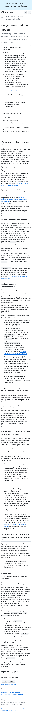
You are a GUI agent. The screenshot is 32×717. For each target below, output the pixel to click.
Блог (15, 710)
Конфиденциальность (7, 709)
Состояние (18, 709)
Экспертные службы (7, 710)
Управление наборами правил (13, 18)
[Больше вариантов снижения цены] (20, 113)
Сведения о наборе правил (12, 19)
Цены (24, 709)
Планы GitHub (15, 91)
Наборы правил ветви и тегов (15, 220)
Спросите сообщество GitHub (10, 692)
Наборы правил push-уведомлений (10, 285)
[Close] (27, 3)
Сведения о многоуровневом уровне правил (14, 576)
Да (4, 681)
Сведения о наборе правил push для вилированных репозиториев (15, 390)
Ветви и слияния (18, 16)
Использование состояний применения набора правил (16, 536)
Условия (16, 707)
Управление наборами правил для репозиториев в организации (14, 199)
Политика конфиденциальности (9, 684)
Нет (11, 681)
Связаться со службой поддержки (12, 694)
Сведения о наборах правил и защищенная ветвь (15, 432)
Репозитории (8, 16)
